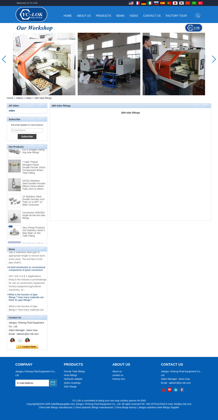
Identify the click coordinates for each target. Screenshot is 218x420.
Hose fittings (70, 375)
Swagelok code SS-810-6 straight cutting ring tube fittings (33, 151)
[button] (105, 92)
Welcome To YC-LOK (27, 3)
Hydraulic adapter (73, 379)
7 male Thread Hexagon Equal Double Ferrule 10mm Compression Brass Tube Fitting (33, 168)
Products (103, 15)
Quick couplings (72, 382)
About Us (84, 15)
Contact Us (152, 15)
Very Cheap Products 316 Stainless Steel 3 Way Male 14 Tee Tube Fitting (33, 232)
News (120, 15)
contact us (117, 375)
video (29, 98)
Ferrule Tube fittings (74, 371)
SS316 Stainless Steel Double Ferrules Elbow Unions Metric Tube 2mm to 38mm (33, 186)
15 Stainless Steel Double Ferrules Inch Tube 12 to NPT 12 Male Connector (33, 201)
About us (117, 371)
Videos (19, 98)
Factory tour (118, 379)
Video (134, 15)
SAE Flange (70, 386)
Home (68, 15)
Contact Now (27, 346)
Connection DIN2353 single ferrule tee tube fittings (33, 216)
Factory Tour (176, 15)
